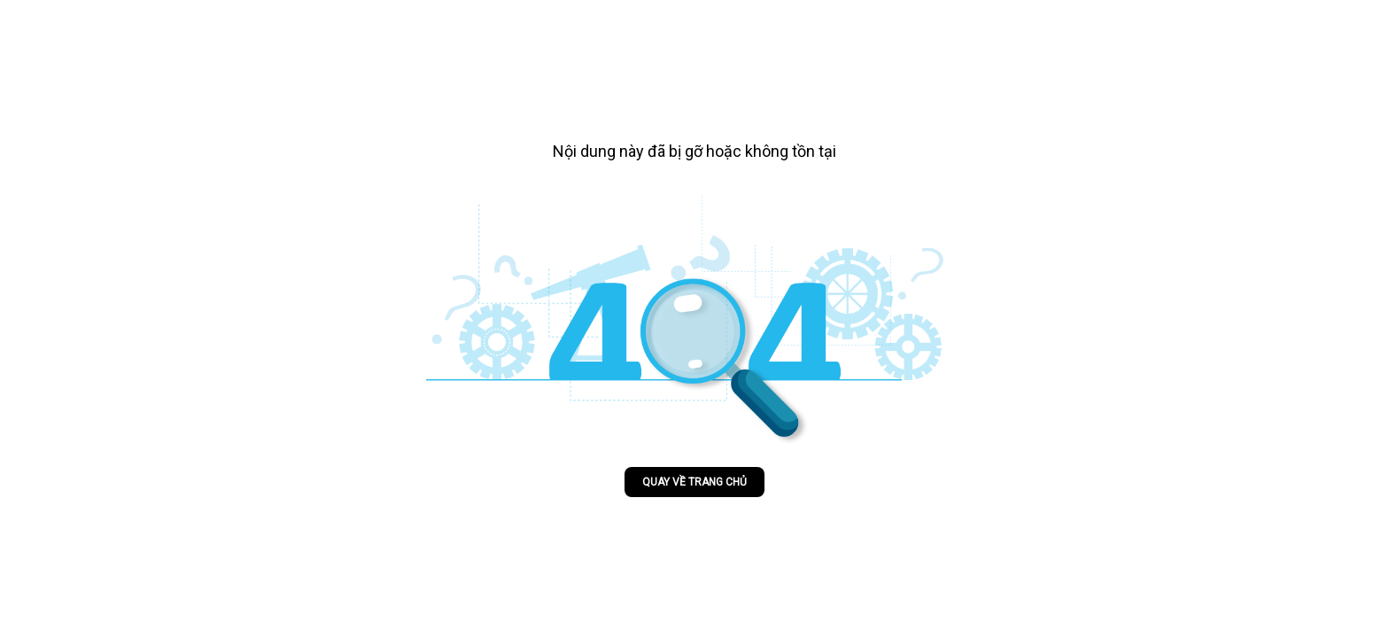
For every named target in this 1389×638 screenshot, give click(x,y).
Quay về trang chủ (694, 482)
